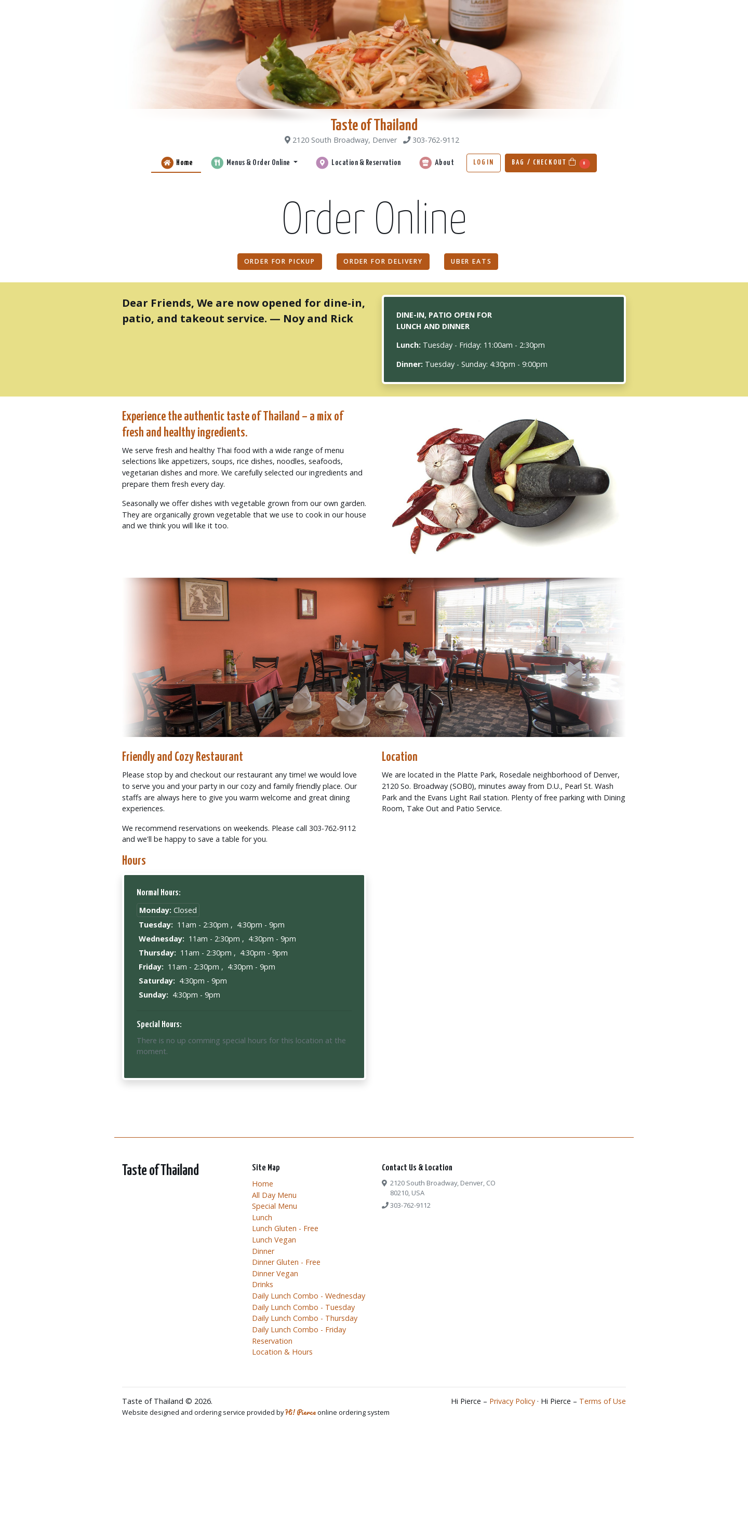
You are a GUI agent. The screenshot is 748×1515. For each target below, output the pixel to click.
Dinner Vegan (275, 1273)
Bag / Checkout (551, 163)
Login (483, 162)
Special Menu (274, 1206)
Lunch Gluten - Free (285, 1228)
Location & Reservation (357, 163)
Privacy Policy (512, 1401)
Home (176, 163)
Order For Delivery (383, 261)
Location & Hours (282, 1352)
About (436, 163)
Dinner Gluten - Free (286, 1262)
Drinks (262, 1284)
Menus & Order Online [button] (250, 163)
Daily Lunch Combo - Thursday (304, 1318)
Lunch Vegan (274, 1240)
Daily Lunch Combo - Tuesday (303, 1307)
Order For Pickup (279, 261)
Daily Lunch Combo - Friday (299, 1329)
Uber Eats (471, 261)
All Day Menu (274, 1195)
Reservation (272, 1341)
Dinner (263, 1251)
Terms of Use (602, 1401)
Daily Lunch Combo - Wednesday (308, 1296)
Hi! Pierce (300, 1412)
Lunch (262, 1217)
